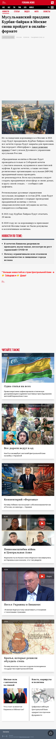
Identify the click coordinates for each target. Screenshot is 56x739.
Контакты (6, 731)
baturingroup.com (24, 737)
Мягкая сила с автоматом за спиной (10, 682)
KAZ (3, 7)
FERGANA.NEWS (28, 2)
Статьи (17, 12)
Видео (27, 12)
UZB (25, 7)
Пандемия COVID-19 (37, 37)
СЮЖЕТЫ (46, 12)
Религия (26, 37)
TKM (19, 7)
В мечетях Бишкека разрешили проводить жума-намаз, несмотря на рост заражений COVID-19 (28, 246)
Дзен (22, 275)
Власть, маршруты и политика (42, 681)
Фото (36, 12)
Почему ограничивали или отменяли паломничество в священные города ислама (25, 257)
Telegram (10, 275)
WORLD (31, 7)
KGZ (9, 7)
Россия (19, 37)
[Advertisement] (28, 70)
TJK (14, 7)
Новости (5, 12)
